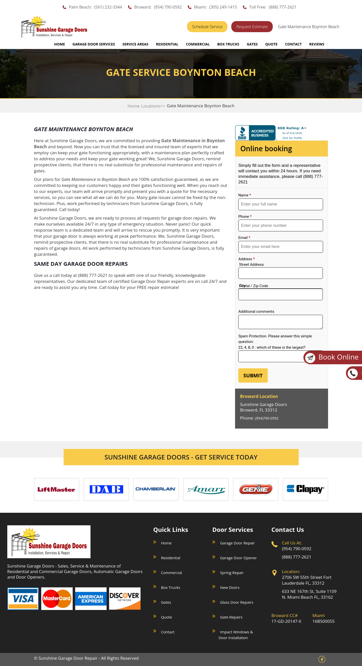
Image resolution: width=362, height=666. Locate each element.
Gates (166, 602)
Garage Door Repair (237, 542)
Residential (170, 557)
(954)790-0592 (267, 418)
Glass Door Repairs (236, 602)
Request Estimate (252, 26)
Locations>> (153, 106)
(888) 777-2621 (282, 7)
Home (59, 44)
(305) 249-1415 (223, 7)
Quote (166, 617)
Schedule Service (207, 26)
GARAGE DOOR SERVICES (93, 44)
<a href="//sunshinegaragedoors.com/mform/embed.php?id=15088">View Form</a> (281, 273)
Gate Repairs (231, 617)
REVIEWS (316, 44)
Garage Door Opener (238, 557)
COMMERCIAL (198, 44)
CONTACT (293, 44)
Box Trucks (170, 587)
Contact (167, 631)
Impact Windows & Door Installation (235, 634)
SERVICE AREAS (135, 44)
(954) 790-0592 (168, 7)
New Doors (229, 587)
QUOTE (271, 44)
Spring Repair (232, 572)
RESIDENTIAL (167, 44)
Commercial (171, 572)
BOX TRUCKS (228, 44)
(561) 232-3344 (108, 7)
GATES (252, 44)
